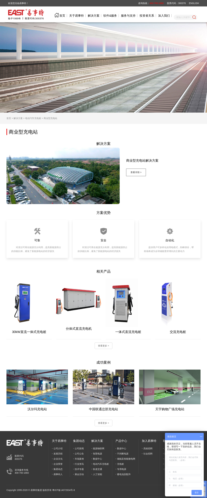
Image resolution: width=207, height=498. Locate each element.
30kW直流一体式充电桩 (29, 332)
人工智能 (97, 474)
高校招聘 (148, 448)
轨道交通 (97, 469)
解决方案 (93, 15)
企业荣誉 (58, 464)
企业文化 (58, 459)
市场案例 (79, 459)
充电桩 (120, 464)
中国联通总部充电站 (103, 409)
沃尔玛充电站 (37, 409)
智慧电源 (97, 453)
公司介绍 (58, 448)
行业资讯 (79, 464)
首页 (62, 15)
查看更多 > (103, 345)
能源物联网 (98, 448)
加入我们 (164, 15)
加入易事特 (149, 441)
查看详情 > (136, 172)
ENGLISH (194, 3)
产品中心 (121, 441)
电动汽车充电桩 (33, 118)
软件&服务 (110, 15)
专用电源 (121, 469)
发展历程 (58, 453)
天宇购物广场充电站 (169, 409)
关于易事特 (76, 15)
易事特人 (58, 474)
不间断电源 (122, 453)
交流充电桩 (178, 332)
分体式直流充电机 (79, 328)
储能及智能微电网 (126, 459)
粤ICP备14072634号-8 (63, 490)
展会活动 (79, 474)
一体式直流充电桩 (128, 332)
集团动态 (58, 469)
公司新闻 (79, 448)
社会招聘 (148, 453)
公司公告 (79, 453)
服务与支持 (128, 15)
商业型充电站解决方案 (142, 160)
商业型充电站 (50, 118)
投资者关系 (147, 15)
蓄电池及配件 (124, 474)
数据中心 (97, 459)
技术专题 (79, 469)
